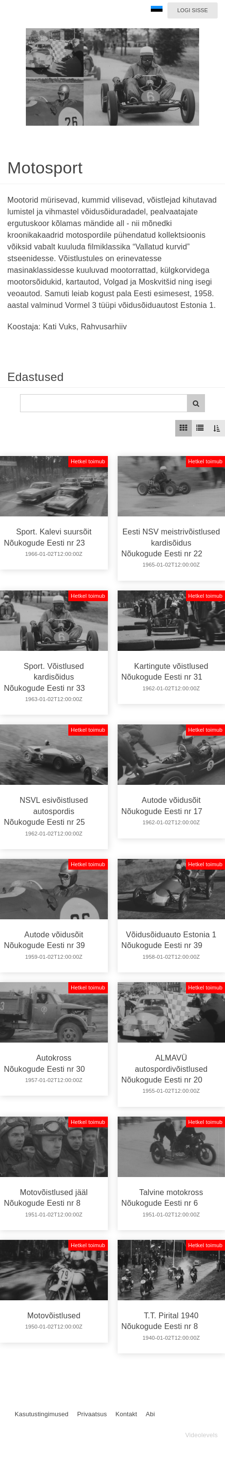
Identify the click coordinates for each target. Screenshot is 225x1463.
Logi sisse (192, 10)
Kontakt (126, 1414)
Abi (150, 1414)
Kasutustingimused (41, 1414)
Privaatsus (92, 1414)
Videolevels (201, 1435)
